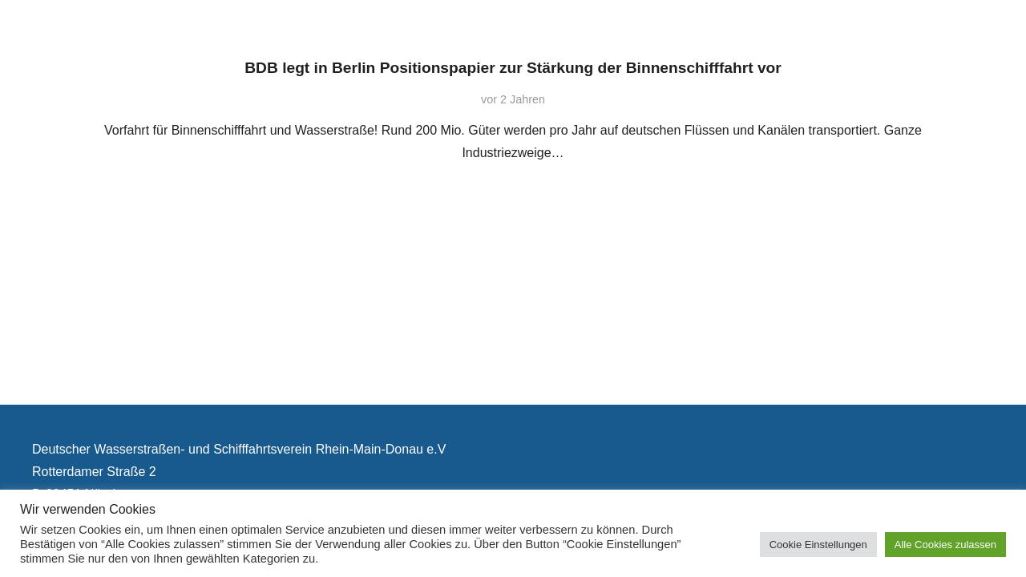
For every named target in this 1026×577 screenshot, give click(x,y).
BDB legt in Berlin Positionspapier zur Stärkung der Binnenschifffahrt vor (513, 67)
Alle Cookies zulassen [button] (945, 545)
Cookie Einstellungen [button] (818, 545)
